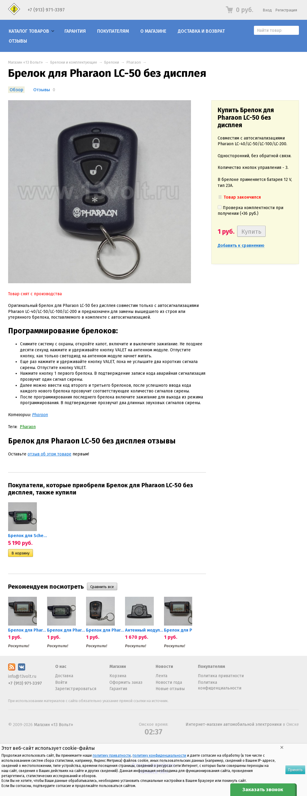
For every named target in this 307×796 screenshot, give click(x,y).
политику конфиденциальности (159, 755)
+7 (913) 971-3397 (46, 10)
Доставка (64, 675)
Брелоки (111, 62)
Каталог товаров (29, 31)
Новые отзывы (170, 688)
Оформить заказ (125, 682)
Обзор (16, 89)
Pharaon (134, 62)
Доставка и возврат (201, 31)
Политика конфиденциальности (219, 685)
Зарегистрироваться (75, 688)
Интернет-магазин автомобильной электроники (234, 724)
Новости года (169, 682)
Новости (164, 666)
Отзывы (18, 41)
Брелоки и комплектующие (73, 62)
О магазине (153, 31)
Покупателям (113, 31)
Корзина (117, 675)
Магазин (117, 666)
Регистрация (286, 10)
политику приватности (112, 755)
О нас (60, 666)
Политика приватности (221, 675)
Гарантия (75, 31)
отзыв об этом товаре (49, 454)
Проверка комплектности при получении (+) (250, 210)
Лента (161, 675)
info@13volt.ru (22, 676)
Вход (267, 10)
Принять (295, 769)
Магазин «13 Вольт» (25, 62)
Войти (61, 682)
